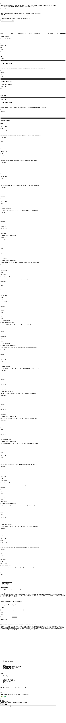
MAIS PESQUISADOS (7, 582)
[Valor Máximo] (52, 33)
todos (2, 123)
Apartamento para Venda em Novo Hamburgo (26, 594)
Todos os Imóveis (4, 13)
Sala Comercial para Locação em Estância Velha (46, 594)
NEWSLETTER (5, 584)
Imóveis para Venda (7, 5)
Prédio (36, 13)
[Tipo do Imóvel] (4, 33)
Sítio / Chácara (25, 13)
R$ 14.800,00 (3, 79)
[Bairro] (30, 33)
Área (33, 13)
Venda (4, 123)
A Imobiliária (27, 5)
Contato (22, 5)
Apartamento (10, 13)
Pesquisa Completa (46, 5)
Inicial (2, 5)
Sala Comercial (19, 13)
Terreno (30, 13)
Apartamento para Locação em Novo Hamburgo (55, 595)
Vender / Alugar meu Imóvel (36, 5)
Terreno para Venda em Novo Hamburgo (9, 593)
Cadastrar (15, 616)
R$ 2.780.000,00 (4, 60)
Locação (7, 123)
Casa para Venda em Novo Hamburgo (42, 593)
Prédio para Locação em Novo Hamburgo (17, 595)
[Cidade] (21, 33)
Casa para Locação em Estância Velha (9, 596)
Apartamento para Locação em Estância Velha (35, 595)
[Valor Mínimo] (39, 33)
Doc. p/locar (53, 5)
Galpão (39, 13)
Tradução (3, 8)
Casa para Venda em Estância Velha (57, 593)
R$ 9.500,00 (3, 97)
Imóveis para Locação (16, 5)
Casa (15, 13)
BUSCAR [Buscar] (62, 33)
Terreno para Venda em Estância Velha (26, 593)
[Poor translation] (5, 704)
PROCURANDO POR (6, 583)
